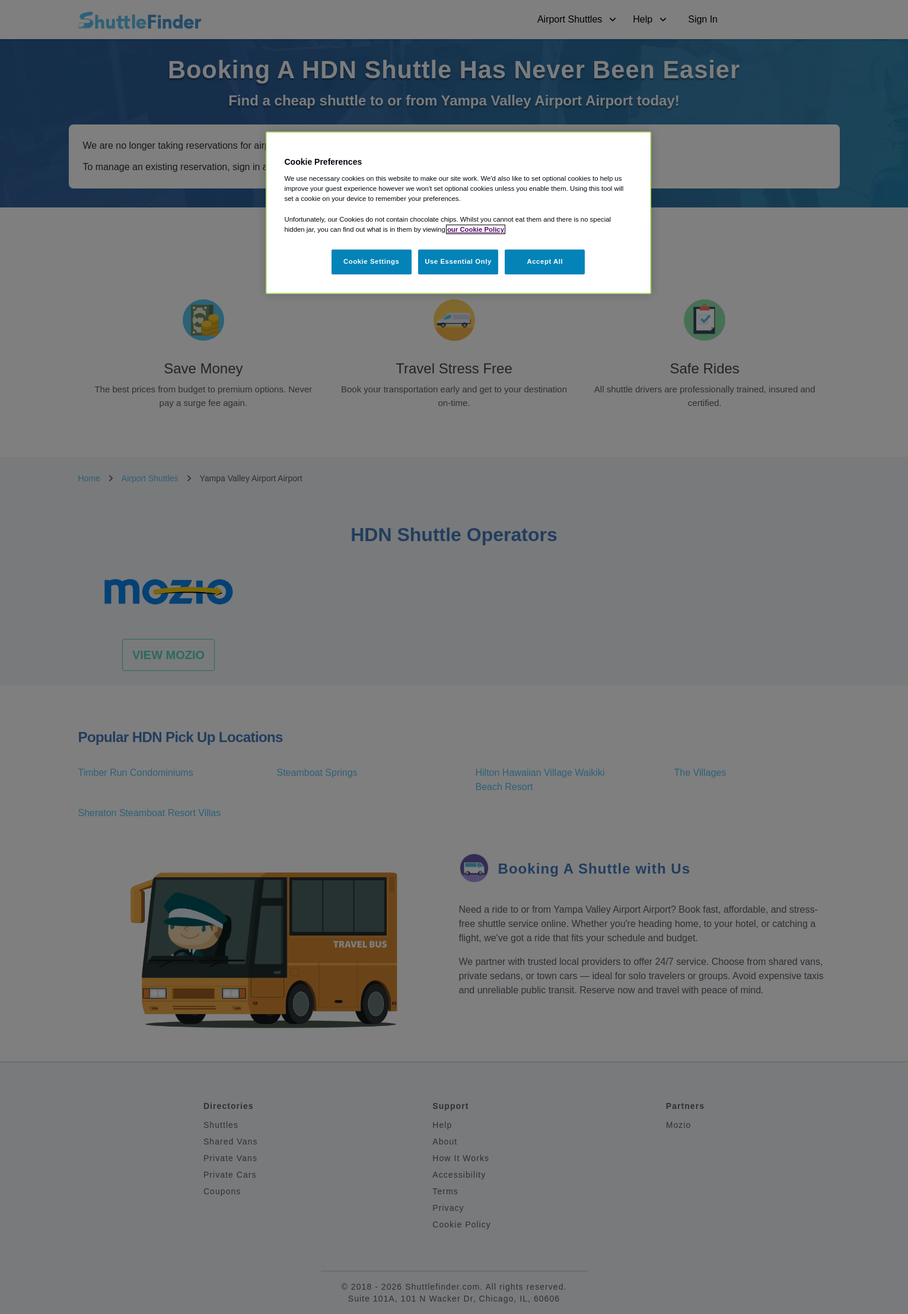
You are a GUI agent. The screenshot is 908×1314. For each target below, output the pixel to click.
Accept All (545, 261)
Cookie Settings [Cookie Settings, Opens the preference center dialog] (371, 261)
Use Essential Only (458, 261)
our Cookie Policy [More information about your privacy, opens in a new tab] (475, 229)
